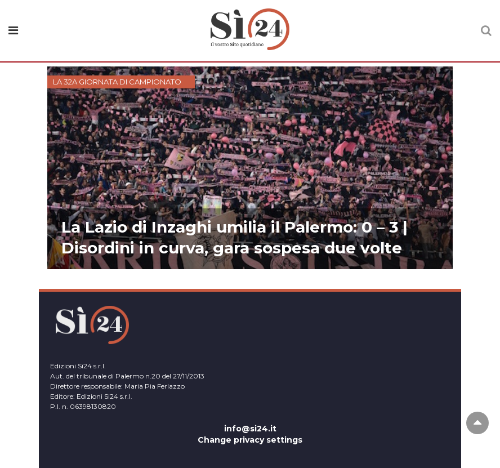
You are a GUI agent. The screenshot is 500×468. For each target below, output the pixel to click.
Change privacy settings (250, 440)
